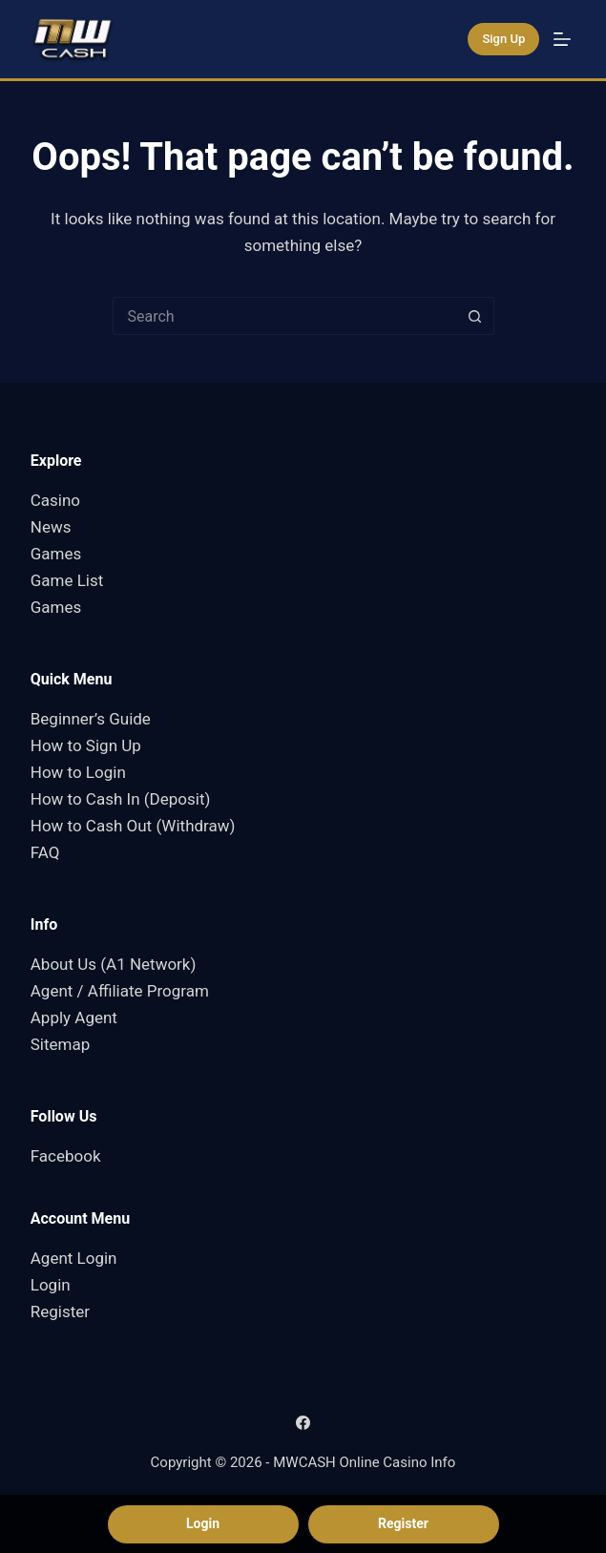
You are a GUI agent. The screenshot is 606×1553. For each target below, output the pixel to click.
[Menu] (562, 39)
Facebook (66, 1155)
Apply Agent (74, 1017)
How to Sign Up (86, 745)
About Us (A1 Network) (114, 964)
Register (60, 1311)
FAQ (45, 852)
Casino (55, 500)
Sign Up (503, 38)
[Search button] (475, 316)
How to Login (78, 772)
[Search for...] (284, 316)
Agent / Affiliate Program (120, 990)
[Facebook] (303, 1423)
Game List (67, 580)
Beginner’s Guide (91, 718)
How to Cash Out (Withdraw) (133, 825)
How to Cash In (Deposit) (121, 798)
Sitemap (61, 1044)
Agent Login (74, 1258)
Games (56, 553)
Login (51, 1284)
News (51, 526)
